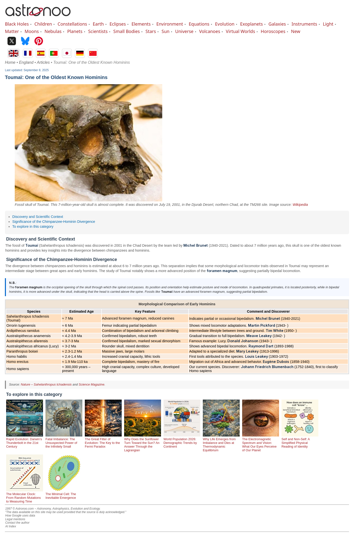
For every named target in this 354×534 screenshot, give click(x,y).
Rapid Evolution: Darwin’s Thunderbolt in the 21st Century (24, 441)
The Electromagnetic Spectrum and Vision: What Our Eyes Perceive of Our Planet (260, 443)
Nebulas (52, 31)
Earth (98, 24)
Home (10, 62)
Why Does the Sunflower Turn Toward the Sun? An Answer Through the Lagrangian (142, 443)
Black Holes (17, 24)
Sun (165, 31)
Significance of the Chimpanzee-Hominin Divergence (53, 222)
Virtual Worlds (240, 31)
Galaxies (277, 24)
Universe (184, 31)
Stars (151, 31)
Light (328, 24)
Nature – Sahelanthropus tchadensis (46, 384)
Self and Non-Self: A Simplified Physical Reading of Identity (299, 441)
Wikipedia (300, 205)
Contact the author (17, 522)
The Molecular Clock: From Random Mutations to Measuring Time (24, 495)
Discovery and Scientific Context (37, 217)
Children (43, 24)
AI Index (10, 526)
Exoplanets (251, 24)
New (295, 31)
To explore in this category (32, 226)
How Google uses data (20, 515)
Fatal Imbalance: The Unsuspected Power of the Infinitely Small (63, 441)
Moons (32, 31)
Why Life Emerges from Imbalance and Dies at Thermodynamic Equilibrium (221, 443)
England (26, 62)
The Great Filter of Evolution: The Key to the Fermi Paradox (103, 441)
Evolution (225, 24)
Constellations (72, 24)
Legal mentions (15, 519)
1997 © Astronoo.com (19, 508)
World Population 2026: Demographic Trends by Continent (181, 441)
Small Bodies (126, 31)
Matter (12, 31)
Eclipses (117, 24)
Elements (141, 24)
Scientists (97, 31)
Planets (74, 31)
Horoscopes (273, 31)
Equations (199, 24)
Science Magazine (91, 384)
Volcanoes (209, 31)
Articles (43, 62)
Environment (169, 24)
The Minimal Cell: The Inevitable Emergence (63, 494)
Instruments (304, 24)
